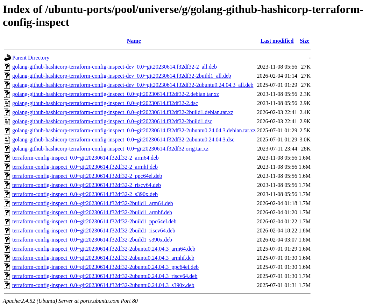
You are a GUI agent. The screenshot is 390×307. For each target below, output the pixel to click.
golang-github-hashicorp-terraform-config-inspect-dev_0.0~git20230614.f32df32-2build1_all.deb (121, 76)
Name (134, 41)
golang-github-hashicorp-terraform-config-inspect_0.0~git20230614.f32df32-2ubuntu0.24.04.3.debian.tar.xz (134, 130)
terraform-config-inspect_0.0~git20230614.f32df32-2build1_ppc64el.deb (94, 221)
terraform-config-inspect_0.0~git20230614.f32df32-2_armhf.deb (85, 167)
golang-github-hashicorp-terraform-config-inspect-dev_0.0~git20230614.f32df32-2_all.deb (114, 67)
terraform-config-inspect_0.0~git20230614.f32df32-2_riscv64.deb (86, 185)
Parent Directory (30, 58)
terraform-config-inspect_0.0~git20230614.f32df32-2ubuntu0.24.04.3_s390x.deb (103, 285)
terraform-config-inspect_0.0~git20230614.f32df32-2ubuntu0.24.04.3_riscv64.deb (104, 276)
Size (305, 41)
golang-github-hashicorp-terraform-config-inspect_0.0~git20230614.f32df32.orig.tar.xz (110, 149)
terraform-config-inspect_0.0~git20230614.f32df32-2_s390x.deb (85, 194)
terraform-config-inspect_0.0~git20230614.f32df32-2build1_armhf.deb (92, 212)
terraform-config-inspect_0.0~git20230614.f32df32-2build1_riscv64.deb (93, 230)
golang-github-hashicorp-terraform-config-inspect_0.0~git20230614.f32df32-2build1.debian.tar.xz (122, 112)
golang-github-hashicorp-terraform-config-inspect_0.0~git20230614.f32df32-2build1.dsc (112, 121)
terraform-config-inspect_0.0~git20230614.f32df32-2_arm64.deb (85, 158)
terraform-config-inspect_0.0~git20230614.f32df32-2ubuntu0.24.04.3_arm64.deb (103, 249)
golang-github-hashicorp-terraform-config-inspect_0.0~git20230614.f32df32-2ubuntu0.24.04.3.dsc (123, 139)
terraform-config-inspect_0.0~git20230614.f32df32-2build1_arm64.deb (92, 203)
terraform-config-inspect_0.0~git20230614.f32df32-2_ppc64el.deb (87, 176)
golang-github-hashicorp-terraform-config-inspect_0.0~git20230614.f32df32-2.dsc (105, 103)
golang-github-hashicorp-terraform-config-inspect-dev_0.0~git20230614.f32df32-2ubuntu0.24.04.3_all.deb (132, 85)
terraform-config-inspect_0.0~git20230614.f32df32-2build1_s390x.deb (92, 240)
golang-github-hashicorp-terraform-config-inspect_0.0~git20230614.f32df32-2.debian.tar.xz (115, 94)
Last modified (277, 41)
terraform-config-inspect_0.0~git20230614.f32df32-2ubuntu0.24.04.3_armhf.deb (103, 258)
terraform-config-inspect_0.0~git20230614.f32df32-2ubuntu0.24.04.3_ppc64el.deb (105, 267)
